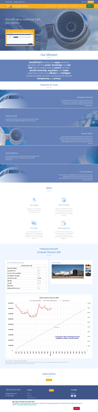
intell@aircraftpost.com (19, 2)
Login (51, 390)
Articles (82, 6)
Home (28, 393)
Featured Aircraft (63, 6)
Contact (90, 1)
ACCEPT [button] (76, 408)
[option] (88, 270)
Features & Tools (31, 397)
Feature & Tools (51, 6)
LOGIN (84, 1)
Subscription (74, 6)
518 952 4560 (8, 2)
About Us (90, 6)
